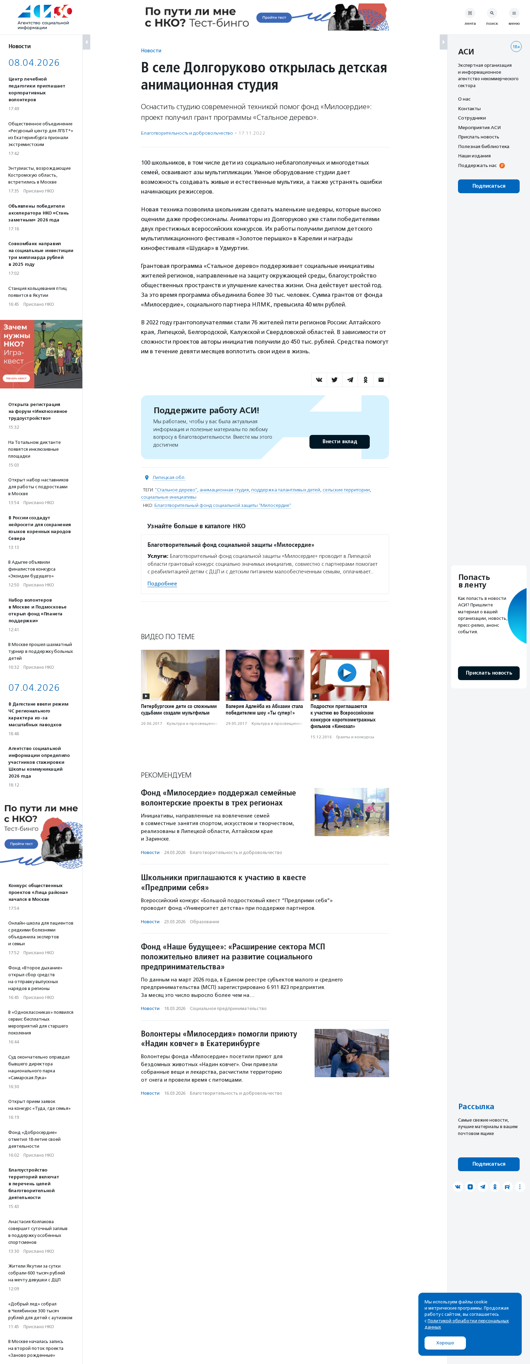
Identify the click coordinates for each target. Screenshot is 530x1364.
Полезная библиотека (483, 146)
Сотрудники (472, 118)
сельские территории (346, 490)
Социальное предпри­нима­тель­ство (228, 1008)
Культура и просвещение (192, 723)
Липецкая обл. (169, 477)
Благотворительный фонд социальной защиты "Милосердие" (222, 505)
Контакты (469, 108)
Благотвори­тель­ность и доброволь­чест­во (187, 133)
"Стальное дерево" (176, 490)
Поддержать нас (477, 165)
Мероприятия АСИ (479, 127)
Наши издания (474, 155)
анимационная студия (224, 490)
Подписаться (489, 186)
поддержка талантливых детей (285, 490)
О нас (464, 99)
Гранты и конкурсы (355, 737)
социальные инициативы (168, 497)
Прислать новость (478, 136)
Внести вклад (339, 441)
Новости (151, 50)
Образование (204, 921)
